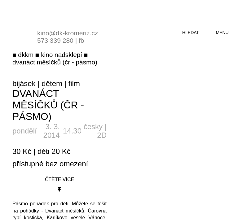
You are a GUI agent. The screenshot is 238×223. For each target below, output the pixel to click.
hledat (190, 32)
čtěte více (59, 179)
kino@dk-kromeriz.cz (67, 33)
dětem (52, 83)
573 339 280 (55, 40)
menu (222, 32)
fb (81, 40)
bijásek (24, 83)
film (74, 83)
